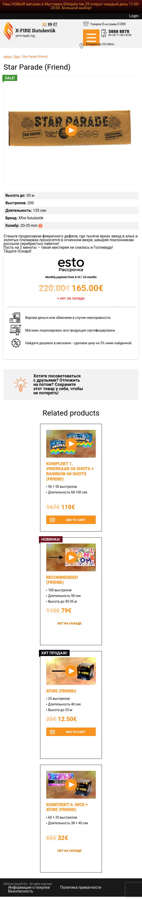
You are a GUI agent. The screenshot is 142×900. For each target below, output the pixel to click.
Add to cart (75, 520)
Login (133, 16)
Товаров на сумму (108, 24)
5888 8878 (119, 31)
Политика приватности (80, 887)
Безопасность (20, 891)
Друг (17, 56)
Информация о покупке (29, 887)
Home (7, 56)
